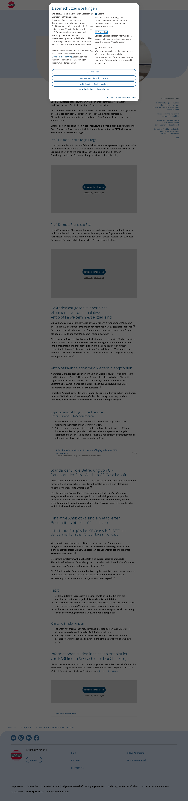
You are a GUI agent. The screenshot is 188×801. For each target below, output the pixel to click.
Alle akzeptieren (94, 72)
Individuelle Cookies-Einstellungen (94, 89)
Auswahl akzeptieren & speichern (94, 78)
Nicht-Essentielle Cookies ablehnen (94, 84)
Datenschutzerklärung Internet (126, 97)
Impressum (110, 97)
